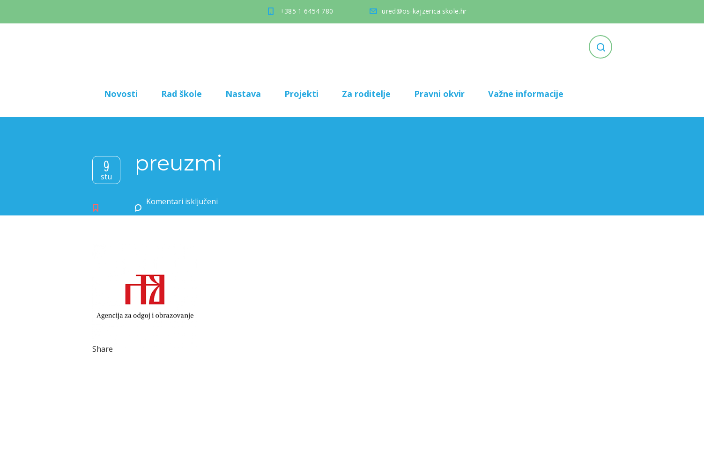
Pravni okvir (439, 93)
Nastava (243, 93)
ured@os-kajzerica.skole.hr (424, 11)
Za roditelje (366, 93)
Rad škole (181, 93)
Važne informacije (525, 93)
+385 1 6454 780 (306, 11)
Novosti (121, 93)
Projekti (301, 93)
